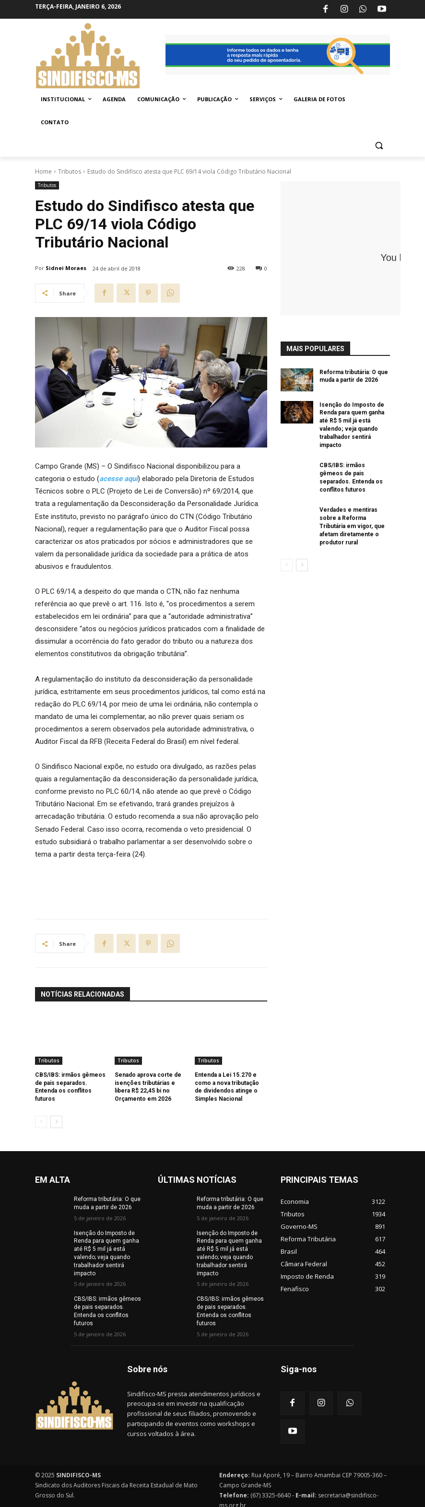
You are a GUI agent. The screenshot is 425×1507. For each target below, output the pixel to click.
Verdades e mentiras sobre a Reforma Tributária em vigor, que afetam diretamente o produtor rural (352, 525)
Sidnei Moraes (66, 267)
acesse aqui (118, 478)
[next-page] (56, 1122)
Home (43, 171)
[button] (378, 145)
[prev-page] (41, 1122)
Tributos (69, 171)
